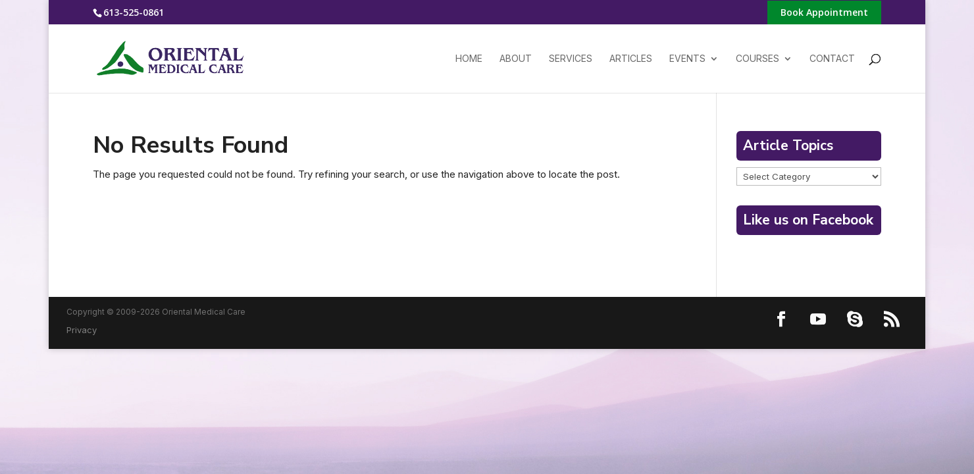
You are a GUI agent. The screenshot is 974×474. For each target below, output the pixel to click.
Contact (832, 59)
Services (570, 59)
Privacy (81, 330)
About (516, 59)
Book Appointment (824, 13)
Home (468, 59)
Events (687, 59)
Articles (630, 59)
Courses (757, 59)
